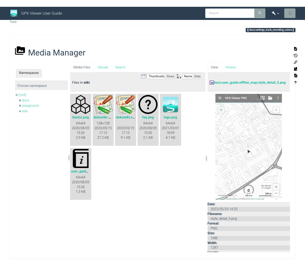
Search (120, 67)
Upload (102, 67)
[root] (22, 95)
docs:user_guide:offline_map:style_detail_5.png (250, 83)
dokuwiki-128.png (107, 117)
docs (25, 100)
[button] (275, 13)
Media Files (81, 67)
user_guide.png (83, 171)
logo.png (170, 117)
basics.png (80, 117)
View (214, 67)
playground (30, 106)
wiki (25, 111)
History (230, 67)
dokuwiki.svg (126, 117)
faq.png (148, 117)
